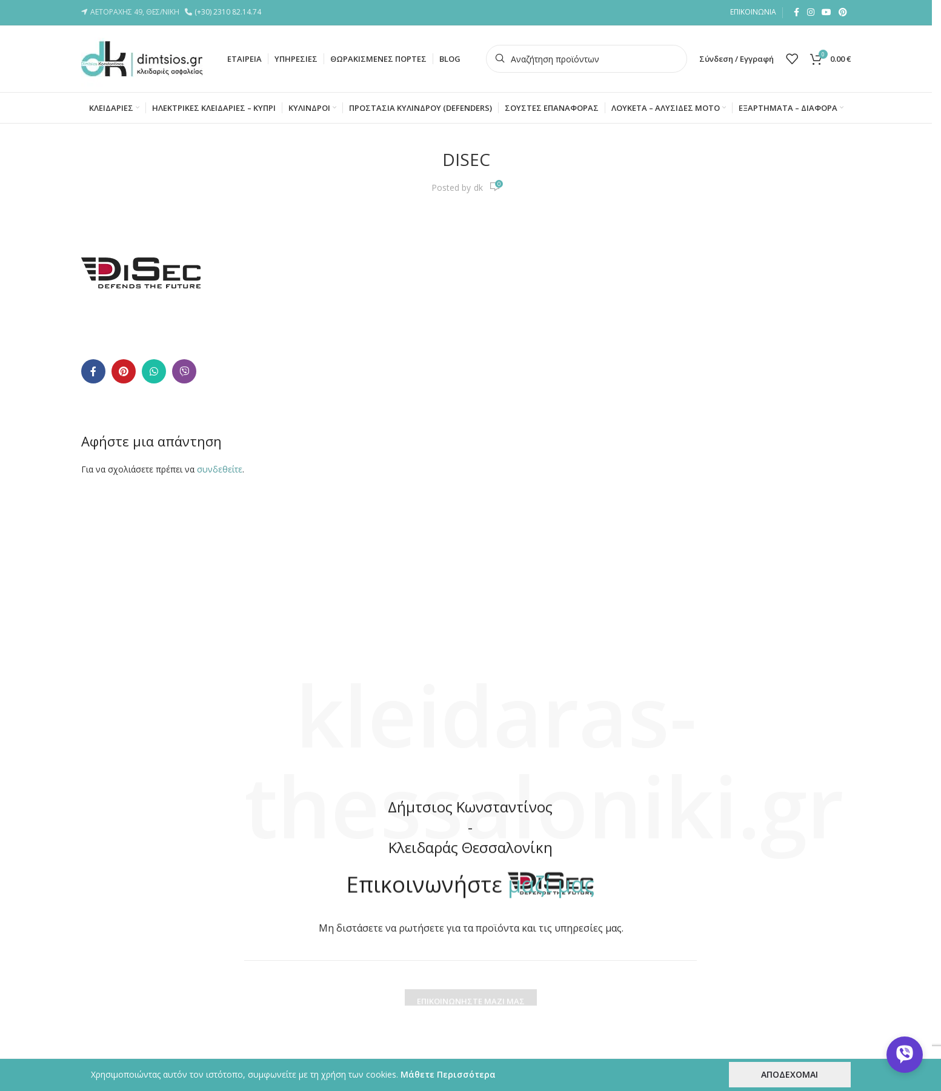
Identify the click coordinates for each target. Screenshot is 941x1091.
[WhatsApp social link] (154, 371)
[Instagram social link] (810, 12)
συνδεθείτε (219, 469)
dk (478, 187)
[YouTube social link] (826, 12)
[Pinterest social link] (843, 12)
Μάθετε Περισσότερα (448, 1074)
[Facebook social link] (796, 12)
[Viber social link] (184, 371)
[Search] (587, 59)
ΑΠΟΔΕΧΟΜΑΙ (789, 1074)
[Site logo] (141, 58)
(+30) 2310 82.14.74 (230, 12)
